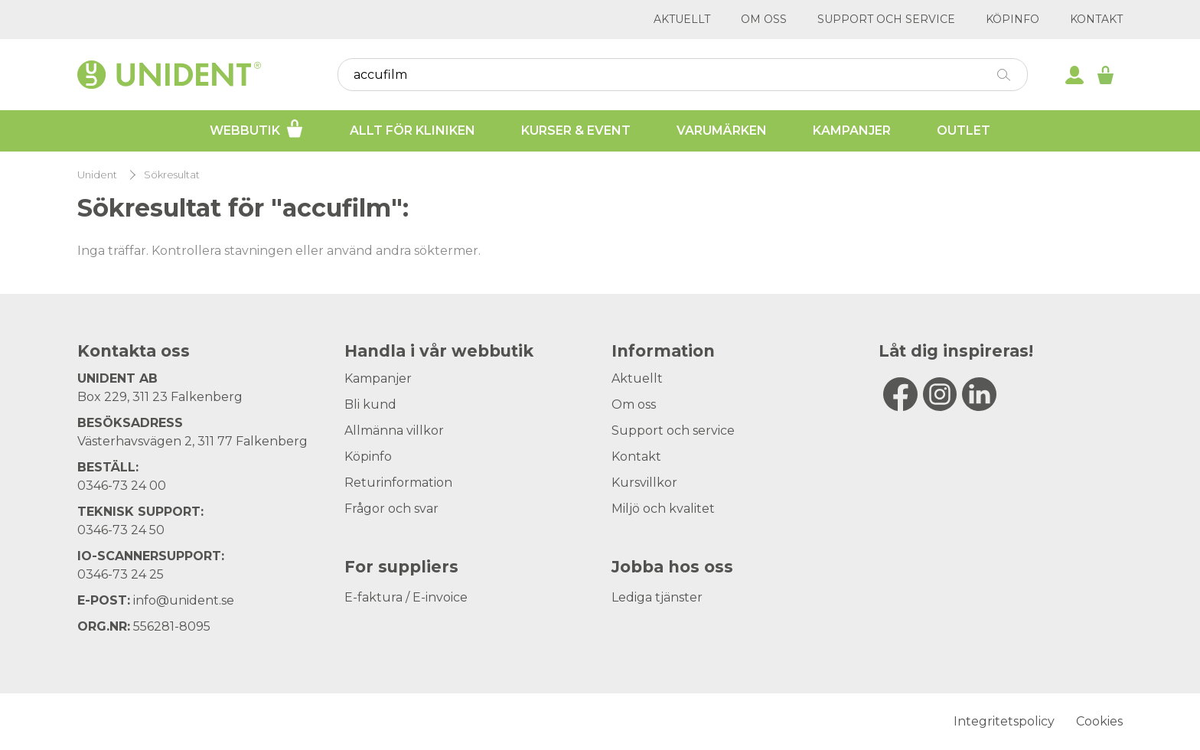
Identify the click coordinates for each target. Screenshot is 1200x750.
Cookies (1099, 721)
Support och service (886, 19)
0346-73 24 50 (121, 530)
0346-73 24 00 (121, 485)
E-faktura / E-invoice (406, 597)
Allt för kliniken (412, 130)
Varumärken (722, 130)
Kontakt (1096, 19)
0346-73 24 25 (120, 574)
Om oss (764, 19)
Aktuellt (682, 19)
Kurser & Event (576, 130)
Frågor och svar (391, 508)
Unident (97, 175)
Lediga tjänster (657, 597)
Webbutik (257, 128)
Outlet (963, 130)
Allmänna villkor (394, 430)
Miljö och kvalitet (663, 508)
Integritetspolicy (1004, 721)
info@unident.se (183, 600)
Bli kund (370, 404)
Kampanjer (852, 130)
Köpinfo (1012, 19)
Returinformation (398, 482)
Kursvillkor (644, 482)
